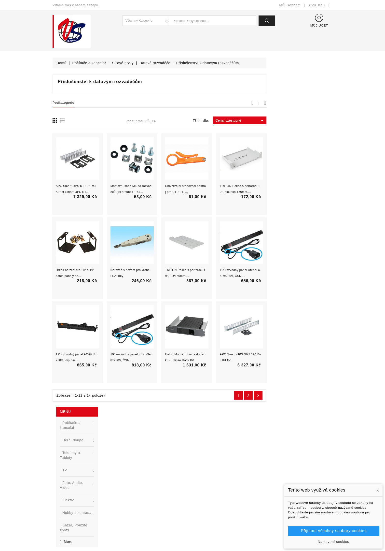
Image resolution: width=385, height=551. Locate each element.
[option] (82, 245)
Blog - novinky (136, 495)
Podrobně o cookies (212, 495)
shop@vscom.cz (72, 503)
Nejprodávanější (137, 481)
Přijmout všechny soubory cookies (333, 531)
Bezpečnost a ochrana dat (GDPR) (224, 473)
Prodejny (203, 518)
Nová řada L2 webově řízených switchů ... (90, 264)
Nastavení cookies (333, 542)
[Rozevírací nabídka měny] (317, 5)
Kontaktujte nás (209, 503)
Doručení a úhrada (211, 466)
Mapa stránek (207, 510)
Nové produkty (136, 473)
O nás (201, 488)
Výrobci (130, 488)
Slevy (129, 466)
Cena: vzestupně (306, 121)
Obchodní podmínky (212, 481)
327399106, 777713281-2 (80, 495)
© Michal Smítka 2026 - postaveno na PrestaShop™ (192, 534)
